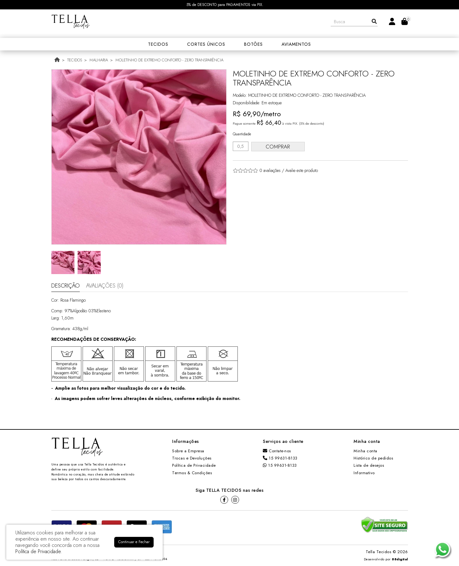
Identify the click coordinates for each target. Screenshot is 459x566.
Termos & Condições (192, 473)
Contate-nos (277, 451)
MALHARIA (98, 60)
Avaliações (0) (105, 286)
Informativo (364, 473)
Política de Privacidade (194, 465)
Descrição (65, 286)
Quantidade (242, 134)
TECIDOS (74, 60)
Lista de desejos (369, 465)
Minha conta (365, 451)
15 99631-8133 (280, 458)
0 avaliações (270, 170)
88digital (400, 559)
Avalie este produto (301, 170)
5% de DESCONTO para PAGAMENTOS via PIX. (224, 5)
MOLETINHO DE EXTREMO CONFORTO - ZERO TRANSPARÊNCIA (169, 60)
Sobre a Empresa (188, 451)
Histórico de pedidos (373, 458)
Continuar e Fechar (134, 542)
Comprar (279, 146)
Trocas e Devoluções (192, 458)
